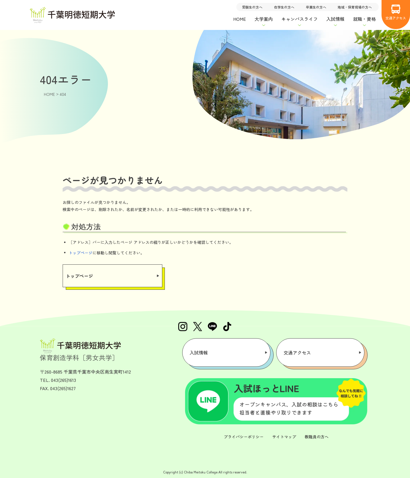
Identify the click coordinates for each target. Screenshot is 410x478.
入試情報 (199, 352)
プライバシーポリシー (244, 436)
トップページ (81, 253)
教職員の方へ (317, 436)
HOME (239, 18)
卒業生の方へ (316, 7)
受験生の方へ (252, 7)
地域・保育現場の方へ (355, 7)
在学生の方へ (284, 7)
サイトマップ (284, 436)
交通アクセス (396, 12)
